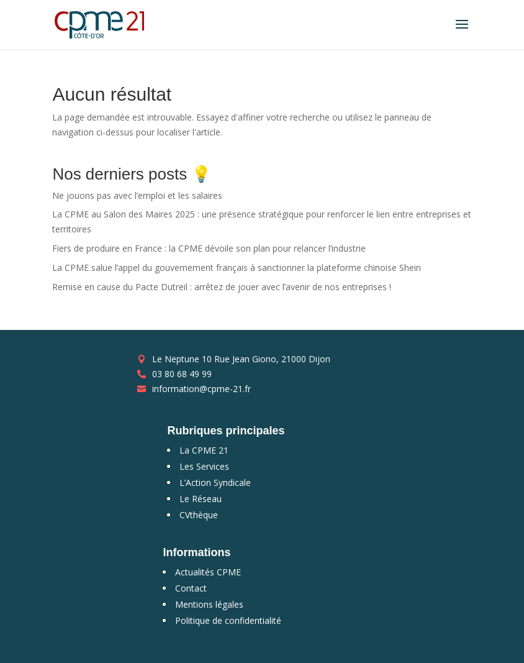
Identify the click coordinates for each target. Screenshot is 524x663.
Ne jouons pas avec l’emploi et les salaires (137, 195)
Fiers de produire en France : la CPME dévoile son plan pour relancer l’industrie (209, 248)
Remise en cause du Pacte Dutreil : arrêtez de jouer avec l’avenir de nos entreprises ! (221, 287)
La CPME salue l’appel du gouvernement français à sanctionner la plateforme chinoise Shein (236, 267)
